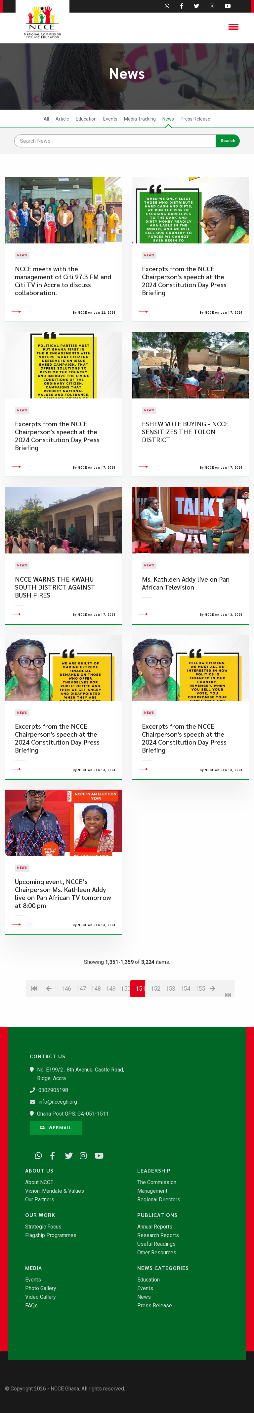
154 (185, 1014)
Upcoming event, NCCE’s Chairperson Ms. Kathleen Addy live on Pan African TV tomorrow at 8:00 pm (63, 919)
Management (152, 1191)
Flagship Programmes (50, 1235)
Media (33, 1268)
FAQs (31, 1305)
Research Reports (158, 1235)
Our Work (40, 1215)
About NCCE (39, 1182)
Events (110, 119)
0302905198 (53, 1090)
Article (62, 119)
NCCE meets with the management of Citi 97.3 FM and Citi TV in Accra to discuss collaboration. (63, 294)
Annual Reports (154, 1227)
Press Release (195, 119)
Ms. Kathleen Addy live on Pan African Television (186, 609)
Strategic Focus (43, 1227)
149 (110, 1014)
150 (125, 1014)
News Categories (163, 1268)
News (168, 119)
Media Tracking (140, 119)
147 (81, 1014)
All (46, 119)
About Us (39, 1170)
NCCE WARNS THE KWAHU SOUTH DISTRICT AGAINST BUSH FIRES (55, 613)
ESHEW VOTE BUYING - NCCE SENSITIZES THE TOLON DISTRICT (185, 457)
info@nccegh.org (57, 1102)
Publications (157, 1215)
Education (86, 119)
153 (170, 1014)
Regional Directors (158, 1199)
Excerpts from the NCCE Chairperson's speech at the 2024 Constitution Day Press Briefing (184, 294)
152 (155, 1014)
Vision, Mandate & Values (54, 1191)
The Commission (156, 1182)
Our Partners (39, 1199)
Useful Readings (156, 1244)
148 (96, 1014)
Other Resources (156, 1252)
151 (141, 1014)
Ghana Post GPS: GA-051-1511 (73, 1114)
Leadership (154, 1170)
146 (66, 1014)
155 (200, 1014)
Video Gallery (40, 1297)
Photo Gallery (40, 1288)
